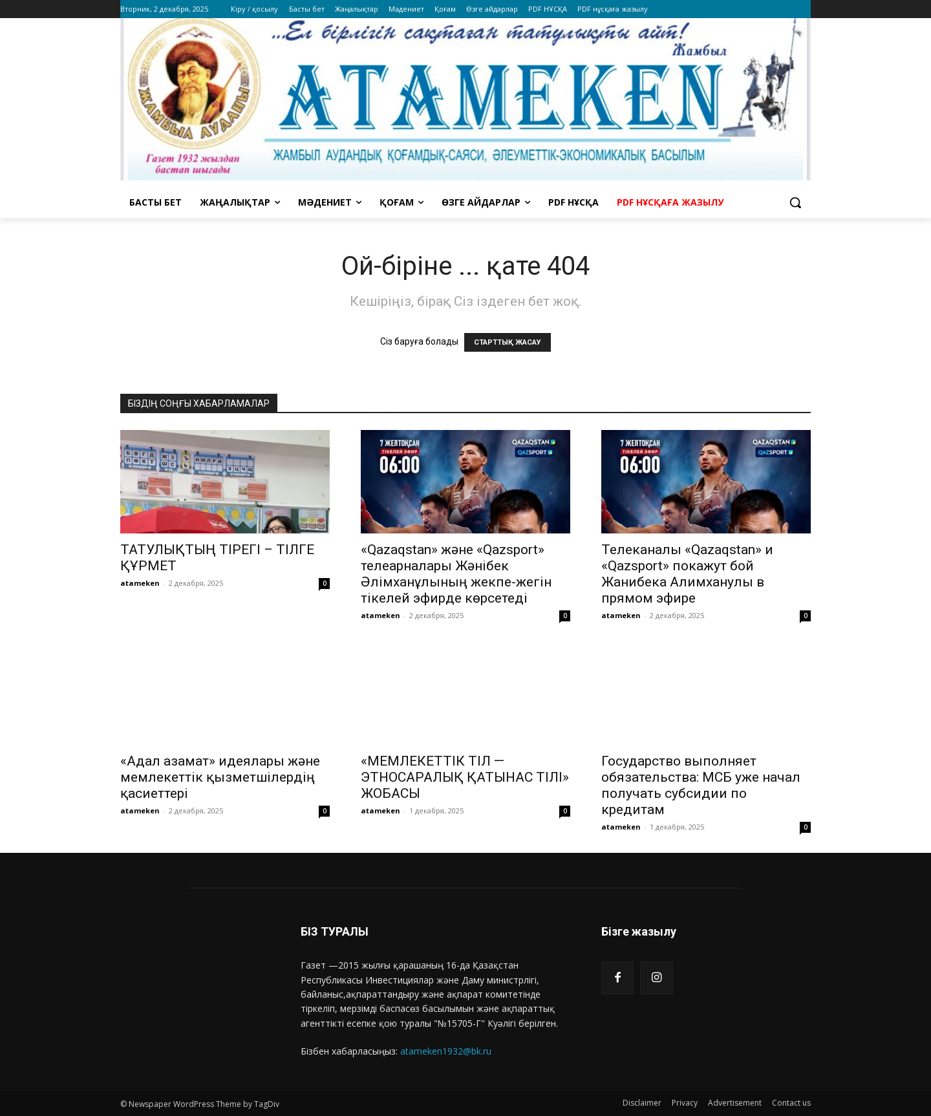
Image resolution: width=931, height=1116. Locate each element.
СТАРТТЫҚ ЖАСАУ (507, 342)
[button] (795, 202)
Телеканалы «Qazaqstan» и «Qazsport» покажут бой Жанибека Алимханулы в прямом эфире (687, 574)
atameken (140, 583)
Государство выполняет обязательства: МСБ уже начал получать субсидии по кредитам (700, 785)
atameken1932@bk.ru (445, 1051)
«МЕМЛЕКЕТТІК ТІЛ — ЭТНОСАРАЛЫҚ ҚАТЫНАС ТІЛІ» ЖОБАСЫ (465, 777)
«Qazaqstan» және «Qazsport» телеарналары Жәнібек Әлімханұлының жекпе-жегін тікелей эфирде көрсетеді (456, 574)
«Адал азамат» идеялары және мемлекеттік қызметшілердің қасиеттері (220, 777)
